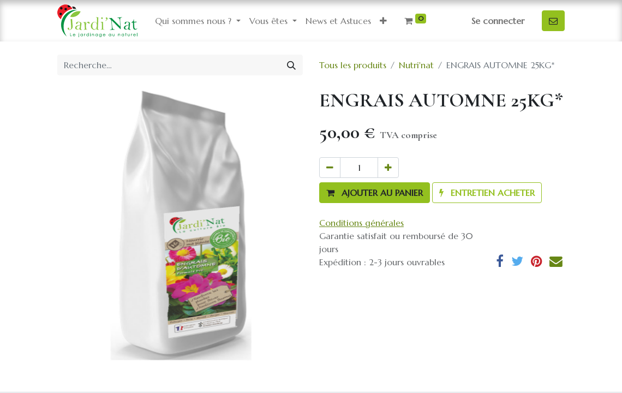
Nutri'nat (416, 64)
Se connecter (497, 20)
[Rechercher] (291, 65)
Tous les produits (352, 64)
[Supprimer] (329, 167)
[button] (383, 21)
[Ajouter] (388, 167)
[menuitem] (338, 21)
